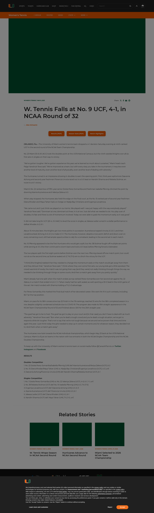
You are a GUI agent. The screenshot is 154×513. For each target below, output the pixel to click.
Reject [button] (110, 507)
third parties (63, 491)
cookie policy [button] (120, 489)
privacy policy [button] (98, 487)
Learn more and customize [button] (38, 507)
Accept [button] (122, 507)
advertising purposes (105, 494)
